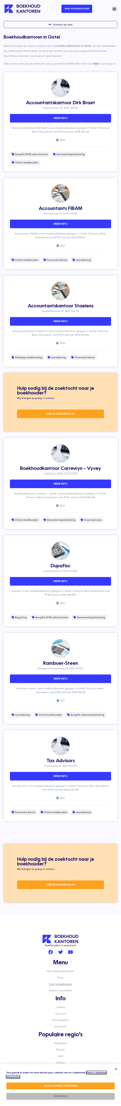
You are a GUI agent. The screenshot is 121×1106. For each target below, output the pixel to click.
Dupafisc (60, 566)
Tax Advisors (60, 761)
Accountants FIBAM (60, 208)
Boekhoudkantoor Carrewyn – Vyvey (60, 468)
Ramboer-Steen (60, 663)
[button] (114, 9)
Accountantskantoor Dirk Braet (60, 103)
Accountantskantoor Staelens (60, 306)
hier (96, 63)
